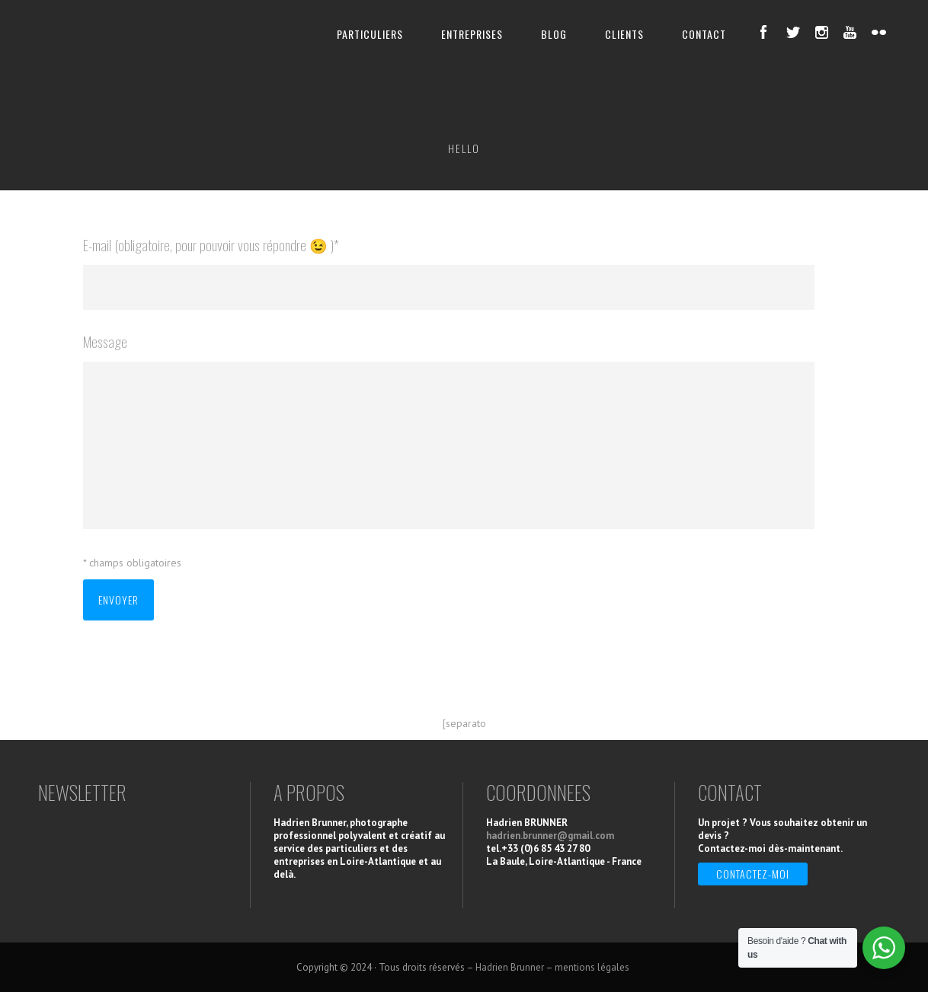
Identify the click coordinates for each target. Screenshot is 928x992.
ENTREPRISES (472, 34)
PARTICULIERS (370, 34)
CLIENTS (624, 34)
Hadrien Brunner (509, 967)
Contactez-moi (752, 874)
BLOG (554, 34)
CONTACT (704, 34)
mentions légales (593, 967)
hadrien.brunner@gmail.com (550, 835)
